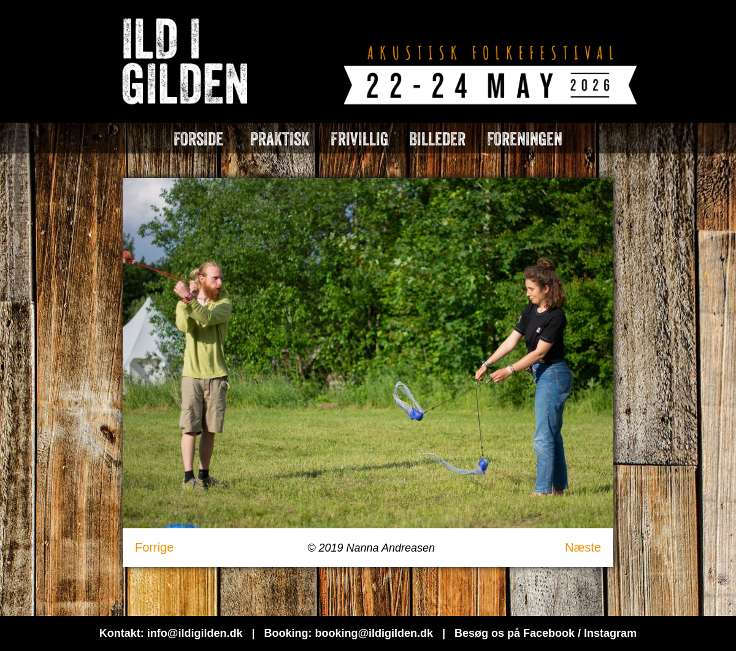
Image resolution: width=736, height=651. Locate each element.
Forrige (154, 547)
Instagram (610, 633)
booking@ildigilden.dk (374, 633)
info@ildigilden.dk (195, 633)
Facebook (549, 633)
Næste (583, 547)
